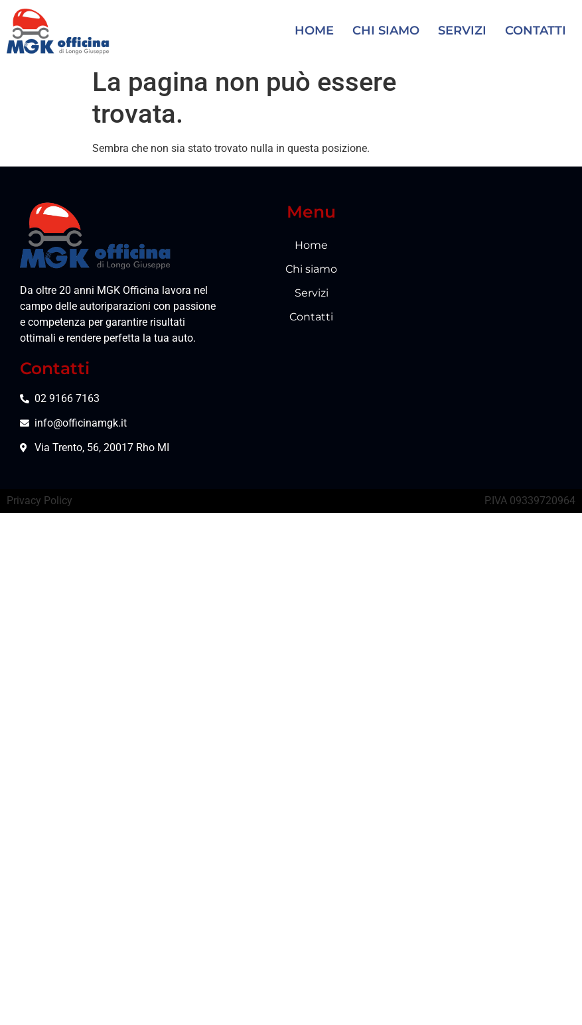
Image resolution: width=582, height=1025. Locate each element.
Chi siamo (385, 30)
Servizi (462, 30)
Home (314, 30)
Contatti (535, 30)
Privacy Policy (39, 399)
